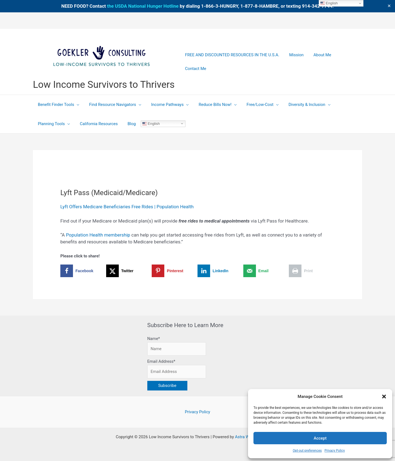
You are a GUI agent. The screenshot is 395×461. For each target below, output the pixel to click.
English (146, 123)
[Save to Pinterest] (175, 271)
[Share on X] (129, 271)
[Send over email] (266, 271)
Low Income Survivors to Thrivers (104, 84)
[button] (384, 396)
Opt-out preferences (307, 450)
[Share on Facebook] (83, 271)
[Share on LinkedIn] (220, 271)
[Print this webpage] (312, 271)
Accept (320, 438)
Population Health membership (98, 235)
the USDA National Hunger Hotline (143, 6)
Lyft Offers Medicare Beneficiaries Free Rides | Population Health (127, 206)
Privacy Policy (335, 450)
